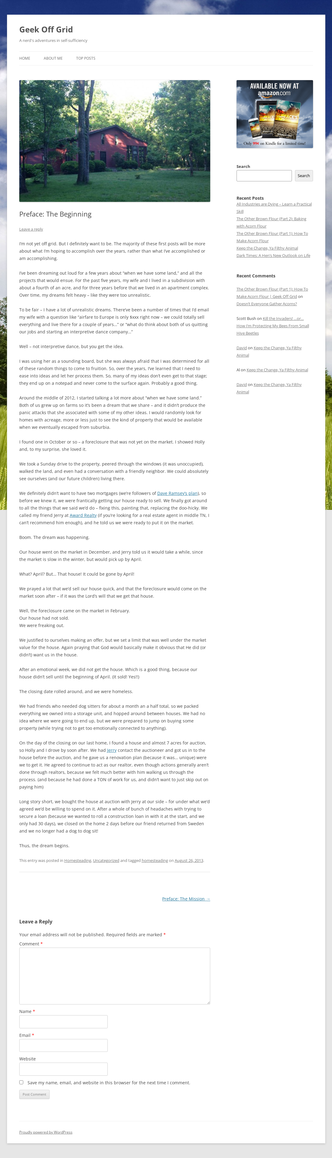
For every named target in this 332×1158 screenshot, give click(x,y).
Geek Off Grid (46, 29)
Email (26, 1035)
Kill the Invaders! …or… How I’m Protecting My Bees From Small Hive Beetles (273, 326)
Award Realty (83, 515)
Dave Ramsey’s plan (177, 493)
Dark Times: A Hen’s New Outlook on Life (273, 255)
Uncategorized (106, 860)
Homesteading (77, 860)
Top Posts (85, 58)
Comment (31, 944)
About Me (53, 58)
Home (24, 58)
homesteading (155, 860)
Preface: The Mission (186, 899)
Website (27, 1059)
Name (27, 1011)
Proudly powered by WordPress (46, 1132)
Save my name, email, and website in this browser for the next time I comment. (109, 1083)
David (242, 348)
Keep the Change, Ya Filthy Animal (267, 248)
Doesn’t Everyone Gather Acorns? (267, 303)
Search (243, 166)
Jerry (112, 750)
